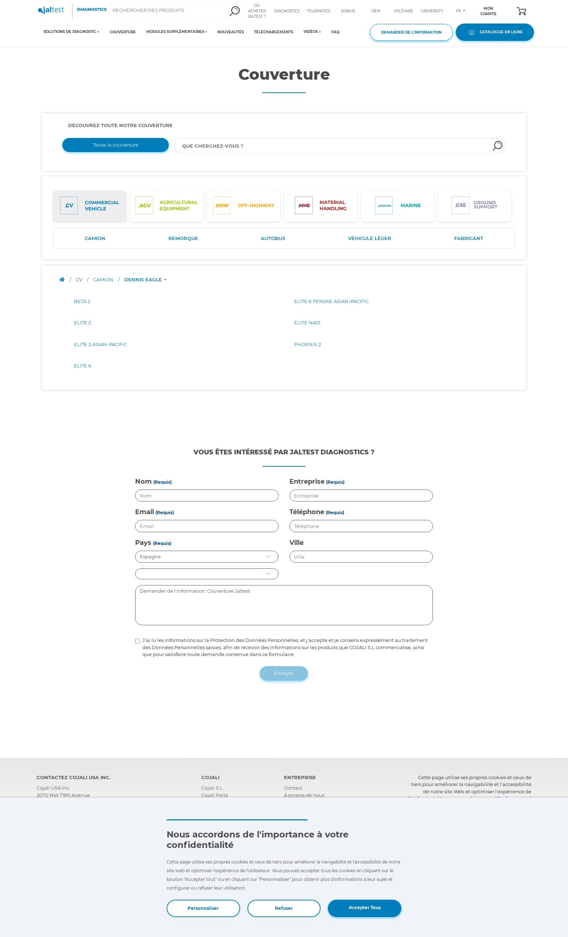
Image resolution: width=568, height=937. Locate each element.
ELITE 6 (82, 366)
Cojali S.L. (212, 788)
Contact (293, 788)
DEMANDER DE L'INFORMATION (411, 32)
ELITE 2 (82, 322)
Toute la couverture (115, 145)
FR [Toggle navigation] (459, 11)
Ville (296, 543)
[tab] (89, 206)
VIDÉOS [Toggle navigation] (311, 32)
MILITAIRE (403, 11)
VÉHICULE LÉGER (369, 238)
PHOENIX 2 (307, 344)
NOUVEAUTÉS (230, 32)
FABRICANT (468, 238)
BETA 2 (82, 301)
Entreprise (307, 482)
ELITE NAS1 (307, 322)
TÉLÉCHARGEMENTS (273, 32)
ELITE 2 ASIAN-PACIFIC (100, 344)
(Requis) (162, 482)
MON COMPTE (488, 11)
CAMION (95, 238)
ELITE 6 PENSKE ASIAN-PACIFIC (331, 301)
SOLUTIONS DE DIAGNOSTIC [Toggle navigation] (69, 32)
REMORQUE (183, 238)
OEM (375, 11)
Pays (143, 543)
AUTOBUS (273, 238)
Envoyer (283, 673)
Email (144, 512)
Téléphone (306, 512)
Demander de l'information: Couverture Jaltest (284, 605)
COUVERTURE (123, 32)
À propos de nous (304, 795)
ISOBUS (348, 11)
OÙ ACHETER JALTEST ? (257, 11)
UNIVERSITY (432, 11)
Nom (143, 482)
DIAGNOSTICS (287, 11)
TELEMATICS (318, 11)
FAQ (335, 32)
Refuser (284, 908)
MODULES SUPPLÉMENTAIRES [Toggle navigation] (175, 32)
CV (79, 279)
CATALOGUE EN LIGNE (495, 32)
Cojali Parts (214, 795)
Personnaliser (203, 908)
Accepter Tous (365, 907)
